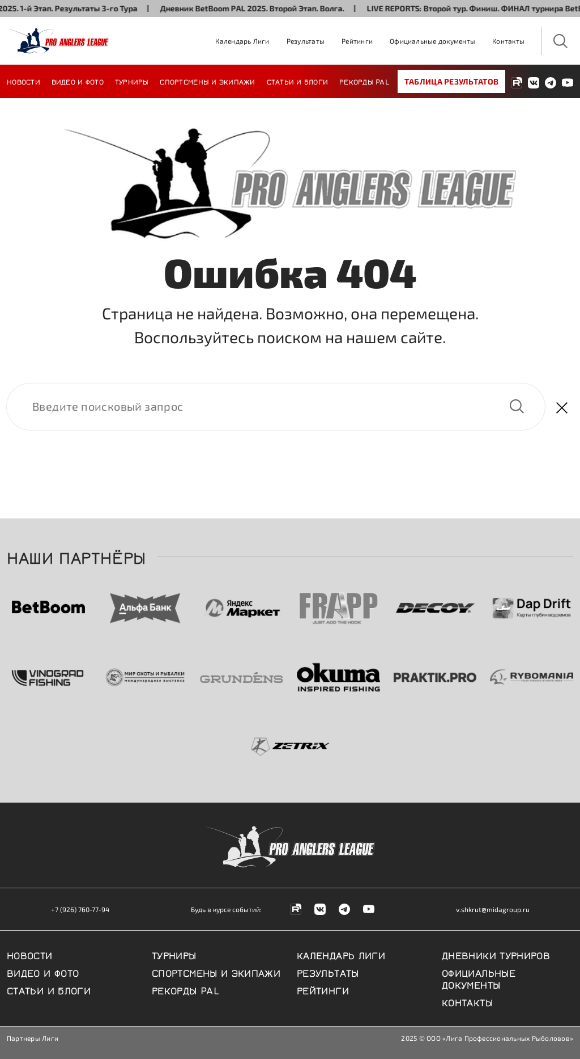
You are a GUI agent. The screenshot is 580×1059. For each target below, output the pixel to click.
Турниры (132, 81)
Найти (516, 406)
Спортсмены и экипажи (207, 81)
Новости (23, 81)
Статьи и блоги (298, 81)
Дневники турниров (496, 954)
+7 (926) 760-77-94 (80, 909)
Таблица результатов (451, 81)
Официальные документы (432, 40)
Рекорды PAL (364, 81)
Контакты (508, 40)
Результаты (306, 40)
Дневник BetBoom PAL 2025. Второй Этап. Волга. (259, 8)
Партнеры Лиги (32, 1038)
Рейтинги (357, 40)
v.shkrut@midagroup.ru (493, 909)
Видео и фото (78, 81)
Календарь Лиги (242, 40)
